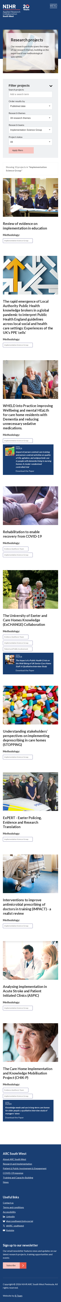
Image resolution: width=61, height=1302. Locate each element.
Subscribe (16, 1265)
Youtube (8, 1230)
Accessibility (9, 1212)
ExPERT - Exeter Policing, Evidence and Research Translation (22, 822)
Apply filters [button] (17, 150)
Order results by (17, 101)
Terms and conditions (13, 1207)
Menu (54, 6)
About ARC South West (14, 1159)
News (6, 1182)
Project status (15, 137)
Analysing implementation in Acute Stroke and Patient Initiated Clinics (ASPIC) (25, 990)
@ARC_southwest (15, 1225)
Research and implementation (17, 1163)
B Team (18, 1295)
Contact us (8, 1202)
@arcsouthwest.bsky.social (19, 1221)
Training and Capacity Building (18, 1177)
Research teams (16, 125)
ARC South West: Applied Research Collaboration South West (11, 11)
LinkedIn (10, 1216)
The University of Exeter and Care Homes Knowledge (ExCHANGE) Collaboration (25, 620)
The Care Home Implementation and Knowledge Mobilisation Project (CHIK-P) (27, 1073)
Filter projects (19, 85)
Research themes (17, 113)
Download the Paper (25, 471)
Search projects (16, 89)
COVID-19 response (13, 1173)
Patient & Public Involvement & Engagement (24, 1168)
